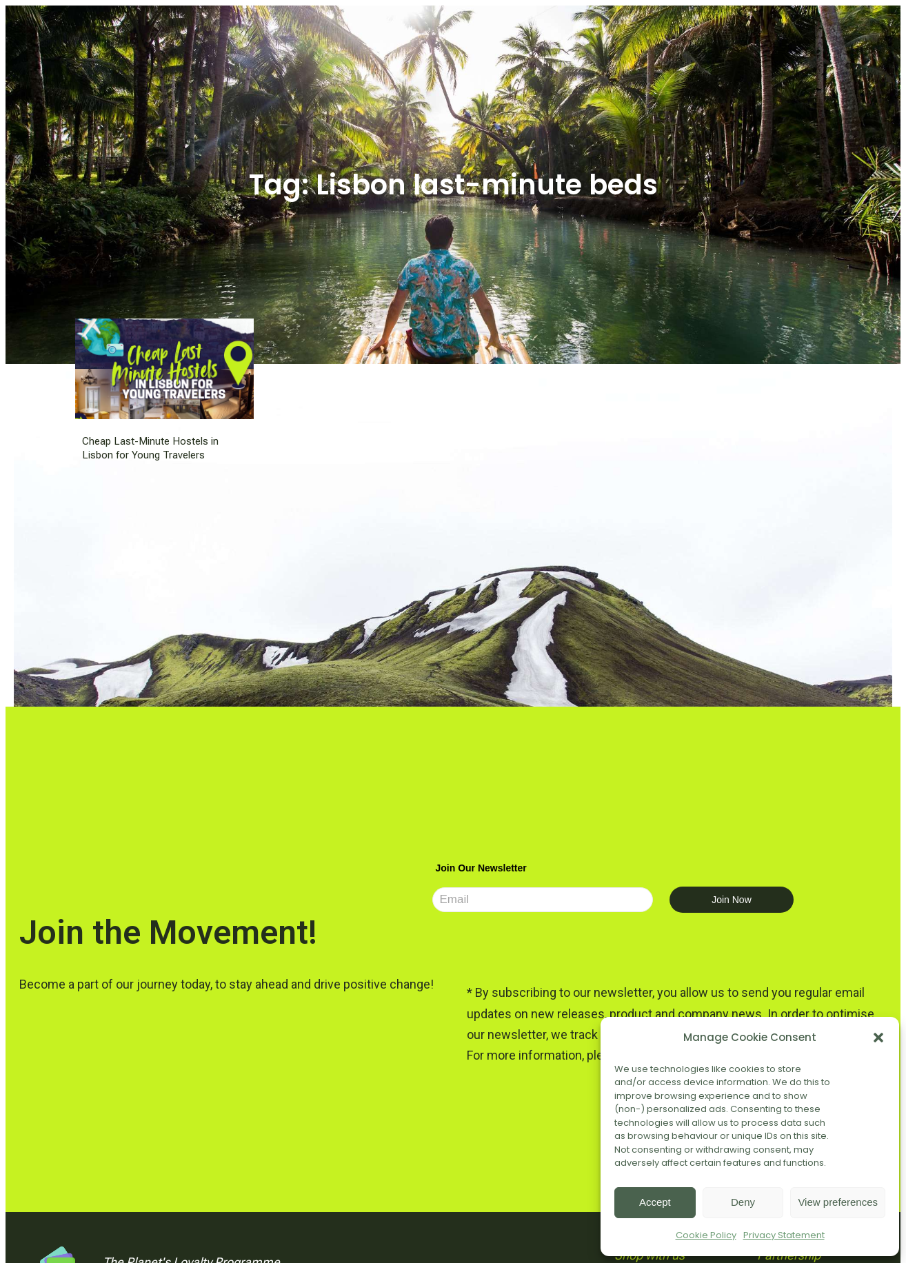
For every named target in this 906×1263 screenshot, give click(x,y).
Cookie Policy (706, 1235)
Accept (655, 1202)
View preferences (838, 1202)
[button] (878, 1037)
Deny (743, 1202)
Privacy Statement (784, 1235)
